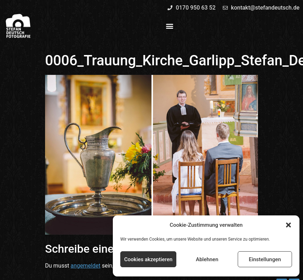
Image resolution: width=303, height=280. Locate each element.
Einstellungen (265, 259)
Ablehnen (207, 259)
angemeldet (85, 265)
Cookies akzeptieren (148, 259)
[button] (288, 225)
